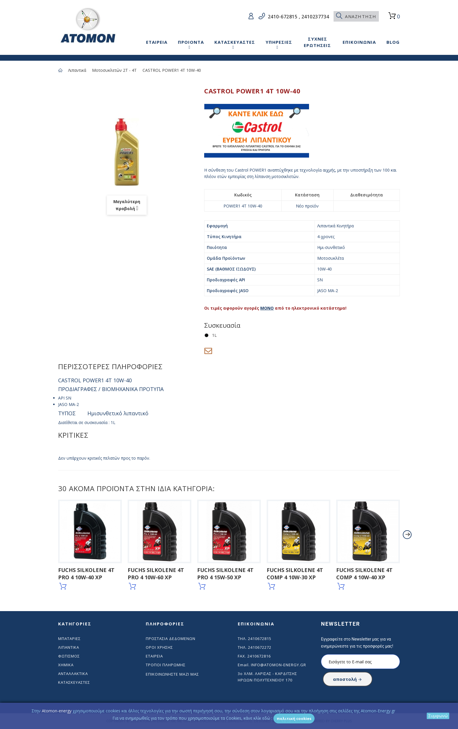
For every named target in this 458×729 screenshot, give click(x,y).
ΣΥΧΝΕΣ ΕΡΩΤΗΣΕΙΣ (317, 42)
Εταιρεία (154, 656)
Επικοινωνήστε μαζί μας (172, 674)
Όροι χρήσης (159, 647)
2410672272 (259, 647)
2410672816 (259, 656)
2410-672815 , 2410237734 (297, 16)
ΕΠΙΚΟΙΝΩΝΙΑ (359, 42)
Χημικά (66, 664)
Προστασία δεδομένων (170, 638)
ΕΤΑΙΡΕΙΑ (156, 42)
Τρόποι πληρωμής (165, 664)
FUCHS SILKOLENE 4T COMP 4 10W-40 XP (364, 573)
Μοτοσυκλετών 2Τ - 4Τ (114, 70)
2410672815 (259, 638)
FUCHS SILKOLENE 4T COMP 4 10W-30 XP (295, 573)
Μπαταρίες (69, 638)
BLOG (393, 42)
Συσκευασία (223, 325)
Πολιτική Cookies (294, 718)
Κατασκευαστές (74, 682)
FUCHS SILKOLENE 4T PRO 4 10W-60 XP (156, 573)
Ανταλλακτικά (73, 673)
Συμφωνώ (438, 715)
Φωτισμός (69, 656)
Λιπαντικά (77, 70)
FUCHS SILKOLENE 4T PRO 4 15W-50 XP (225, 573)
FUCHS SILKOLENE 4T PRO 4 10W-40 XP (86, 573)
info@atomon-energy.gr (278, 664)
